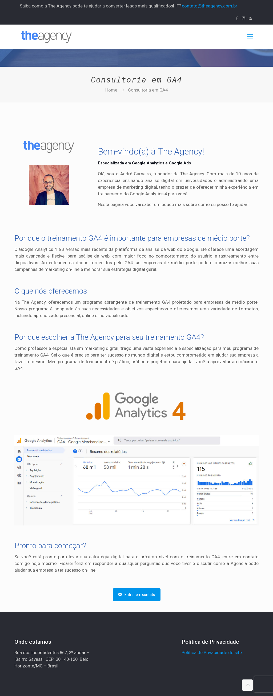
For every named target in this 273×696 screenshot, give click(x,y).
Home (111, 90)
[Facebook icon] (237, 18)
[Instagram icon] (244, 18)
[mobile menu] (250, 36)
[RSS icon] (250, 18)
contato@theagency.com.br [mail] (209, 6)
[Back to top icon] (247, 685)
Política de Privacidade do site (212, 652)
